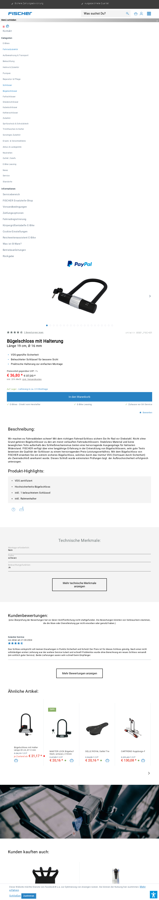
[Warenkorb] (136, 13)
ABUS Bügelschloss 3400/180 (29, 757)
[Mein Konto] (141, 13)
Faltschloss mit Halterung (99, 754)
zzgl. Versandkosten (32, 129)
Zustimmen (28, 896)
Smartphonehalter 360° (26, 662)
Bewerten (145, 163)
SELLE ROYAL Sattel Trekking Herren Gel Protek (97, 501)
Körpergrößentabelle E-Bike (60, 880)
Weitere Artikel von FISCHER (21, 259)
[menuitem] (149, 13)
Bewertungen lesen (34, 82)
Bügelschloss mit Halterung (26, 499)
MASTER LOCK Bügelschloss (62, 502)
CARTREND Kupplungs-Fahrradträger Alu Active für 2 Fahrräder (133, 501)
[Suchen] (127, 13)
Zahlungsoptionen (119, 874)
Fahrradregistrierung (28, 880)
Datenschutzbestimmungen (39, 820)
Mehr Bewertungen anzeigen (79, 423)
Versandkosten (51, 869)
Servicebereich (35, 874)
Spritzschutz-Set (99, 663)
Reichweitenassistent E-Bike (123, 880)
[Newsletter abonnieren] (142, 815)
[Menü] (149, 13)
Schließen (15, 895)
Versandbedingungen (93, 874)
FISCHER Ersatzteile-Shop (63, 874)
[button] (153, 894)
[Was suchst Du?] (104, 13)
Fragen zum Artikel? (13, 259)
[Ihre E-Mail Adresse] (70, 814)
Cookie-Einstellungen (91, 880)
